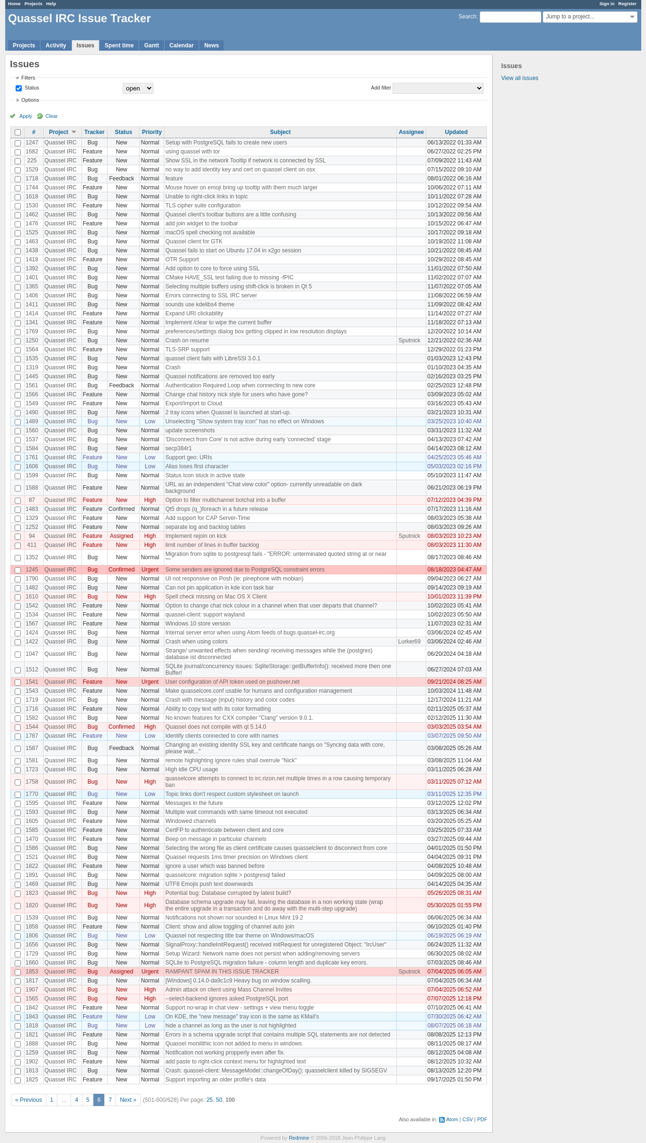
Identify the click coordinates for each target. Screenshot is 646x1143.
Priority (152, 132)
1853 (32, 971)
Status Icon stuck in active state (205, 475)
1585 (32, 830)
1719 (32, 700)
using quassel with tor (192, 151)
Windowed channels (190, 821)
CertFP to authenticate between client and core (224, 830)
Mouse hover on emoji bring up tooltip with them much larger (241, 187)
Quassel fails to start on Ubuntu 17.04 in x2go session (233, 250)
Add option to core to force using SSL (212, 268)
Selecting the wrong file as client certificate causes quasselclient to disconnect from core (276, 848)
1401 (32, 277)
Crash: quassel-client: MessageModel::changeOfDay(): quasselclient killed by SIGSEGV (276, 1070)
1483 (32, 509)
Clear (51, 116)
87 (32, 500)
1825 (32, 1079)
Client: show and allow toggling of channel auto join (229, 926)
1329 (32, 518)
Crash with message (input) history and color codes (230, 700)
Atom (452, 1119)
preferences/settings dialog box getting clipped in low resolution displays (256, 331)
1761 (32, 457)
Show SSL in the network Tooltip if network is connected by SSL (245, 160)
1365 (32, 286)
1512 (32, 669)
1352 (32, 557)
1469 (32, 884)
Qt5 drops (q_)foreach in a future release (216, 509)
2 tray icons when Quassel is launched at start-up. (228, 412)
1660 (32, 962)
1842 (32, 1007)
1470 (32, 839)
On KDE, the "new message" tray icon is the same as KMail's (242, 1016)
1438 (32, 250)
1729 (32, 953)
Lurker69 (409, 641)
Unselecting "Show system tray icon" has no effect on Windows (244, 421)
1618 (32, 196)
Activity (55, 45)
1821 (32, 1034)
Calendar (182, 45)
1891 (32, 875)
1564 (32, 349)
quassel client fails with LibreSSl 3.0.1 (212, 358)
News (211, 45)
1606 (32, 466)
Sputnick (410, 340)
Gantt (151, 45)
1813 (32, 1070)
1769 (32, 331)
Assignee (411, 132)
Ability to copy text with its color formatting (218, 708)
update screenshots (190, 430)
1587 (32, 748)
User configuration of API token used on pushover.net (232, 682)
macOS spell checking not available (210, 232)
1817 (32, 980)
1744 (32, 187)
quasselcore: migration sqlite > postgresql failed (225, 875)
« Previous (28, 1100)
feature (174, 178)
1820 (32, 905)
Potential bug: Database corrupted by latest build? (228, 893)
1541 (32, 682)
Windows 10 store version (197, 623)
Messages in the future (194, 803)
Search (467, 16)
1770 (32, 794)
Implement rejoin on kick (195, 536)
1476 (32, 223)
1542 (32, 605)
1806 (32, 935)
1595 (32, 803)
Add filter (381, 87)
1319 (32, 367)
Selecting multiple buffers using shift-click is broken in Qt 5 (238, 286)
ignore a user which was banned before (214, 866)
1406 (32, 295)
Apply (25, 116)
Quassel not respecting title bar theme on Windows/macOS (239, 935)
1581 (32, 760)
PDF (482, 1119)
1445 (32, 376)
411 (31, 545)
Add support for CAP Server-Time (207, 518)
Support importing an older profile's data (215, 1079)
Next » (128, 1100)
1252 (32, 527)
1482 (32, 587)
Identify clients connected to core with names (221, 735)
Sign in (607, 3)
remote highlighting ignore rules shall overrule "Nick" (230, 760)
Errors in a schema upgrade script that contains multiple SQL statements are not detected (277, 1034)
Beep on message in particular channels (215, 839)
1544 (32, 726)
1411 (32, 304)
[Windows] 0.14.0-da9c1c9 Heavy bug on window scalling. (238, 980)
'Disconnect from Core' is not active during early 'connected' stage (248, 439)
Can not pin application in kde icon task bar (219, 587)
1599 (32, 475)
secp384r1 (178, 448)
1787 (32, 735)
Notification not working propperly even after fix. (225, 1052)
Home (14, 3)
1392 (32, 268)
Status (31, 87)
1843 (32, 1016)
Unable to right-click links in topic (206, 196)
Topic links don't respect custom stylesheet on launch (232, 794)
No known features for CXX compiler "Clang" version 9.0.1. (239, 717)
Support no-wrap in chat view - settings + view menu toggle (239, 1007)
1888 (32, 1043)
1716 (32, 708)
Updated (456, 132)
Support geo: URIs (188, 457)
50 (219, 1100)
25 (209, 1100)
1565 (32, 998)
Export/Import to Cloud (193, 403)
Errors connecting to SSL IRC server (211, 295)
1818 (32, 1025)
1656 (32, 944)
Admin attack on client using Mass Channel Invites (228, 989)
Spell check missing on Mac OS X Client (216, 596)
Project (58, 132)
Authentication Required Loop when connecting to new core (240, 385)
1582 (32, 717)
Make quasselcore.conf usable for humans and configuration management (258, 691)
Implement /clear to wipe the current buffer (218, 322)
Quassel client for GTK (194, 241)
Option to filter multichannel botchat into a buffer (225, 500)
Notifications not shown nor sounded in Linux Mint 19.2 (234, 917)
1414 (32, 313)
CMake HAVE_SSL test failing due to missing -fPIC (229, 277)
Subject (280, 132)
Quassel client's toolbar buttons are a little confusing (230, 214)
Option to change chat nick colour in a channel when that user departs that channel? (271, 605)
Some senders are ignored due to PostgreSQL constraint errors (244, 569)
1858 (32, 926)
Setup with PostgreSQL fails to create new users (226, 142)
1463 (32, 241)
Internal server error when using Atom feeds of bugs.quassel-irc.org (250, 632)
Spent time (119, 45)
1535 (32, 358)
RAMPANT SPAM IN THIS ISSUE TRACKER (222, 971)
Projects (34, 3)
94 (32, 536)
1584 (32, 448)
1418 (32, 259)
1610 (32, 596)
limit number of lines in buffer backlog (212, 545)
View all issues (519, 78)
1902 (32, 1061)
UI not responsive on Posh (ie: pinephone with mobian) (234, 578)
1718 (32, 178)
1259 (32, 1052)
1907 (32, 989)
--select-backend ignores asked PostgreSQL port (226, 998)
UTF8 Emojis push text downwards (209, 884)
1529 (32, 169)
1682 (32, 151)
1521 (32, 857)
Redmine (299, 1138)
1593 (32, 812)
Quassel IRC (61, 142)
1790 (32, 578)
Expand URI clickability (194, 313)
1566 (32, 394)
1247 (32, 142)
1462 (32, 214)
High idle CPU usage (191, 769)
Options (30, 100)
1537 (32, 439)
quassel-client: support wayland (204, 614)
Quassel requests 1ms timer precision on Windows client (236, 857)
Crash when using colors (196, 641)
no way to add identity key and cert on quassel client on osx (240, 169)
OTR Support (182, 259)
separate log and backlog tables (205, 527)
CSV (467, 1119)
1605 (32, 821)
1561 (32, 385)
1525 (32, 232)
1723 (32, 769)
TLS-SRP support (187, 349)
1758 (32, 781)
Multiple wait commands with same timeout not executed (236, 812)
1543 (32, 691)
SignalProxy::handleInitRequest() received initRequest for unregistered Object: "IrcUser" (275, 944)
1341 (32, 322)
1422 (32, 641)
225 (31, 160)
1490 (32, 412)
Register (628, 3)
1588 (32, 487)
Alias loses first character (196, 466)
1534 (32, 614)
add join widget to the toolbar (201, 223)
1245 (32, 569)
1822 (32, 866)
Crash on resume (187, 340)
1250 (32, 340)
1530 (32, 205)
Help (51, 3)
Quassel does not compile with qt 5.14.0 (215, 726)
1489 (32, 421)
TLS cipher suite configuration (203, 205)
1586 (32, 848)
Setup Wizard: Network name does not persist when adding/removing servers (262, 953)
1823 (32, 893)
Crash (172, 367)
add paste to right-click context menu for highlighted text (235, 1061)
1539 (32, 917)
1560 (32, 430)
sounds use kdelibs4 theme (199, 304)
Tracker (94, 132)
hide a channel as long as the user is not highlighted (230, 1025)
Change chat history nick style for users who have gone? (236, 394)
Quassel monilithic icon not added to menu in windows (233, 1043)
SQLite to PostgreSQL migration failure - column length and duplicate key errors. (266, 962)
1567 (32, 623)
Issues (85, 45)
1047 (32, 654)
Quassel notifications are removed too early (220, 376)
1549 (32, 403)
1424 (32, 632)
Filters (28, 77)
